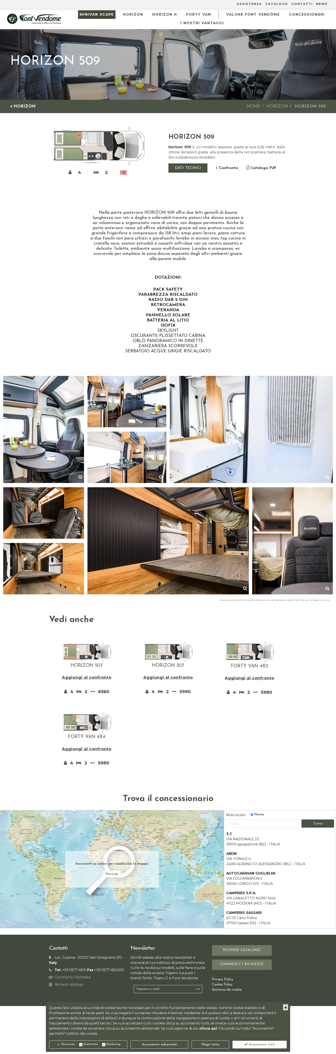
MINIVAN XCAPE (97, 14)
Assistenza (249, 4)
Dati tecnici (188, 168)
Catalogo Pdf (261, 168)
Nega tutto (210, 1044)
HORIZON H (164, 14)
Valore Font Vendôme (253, 14)
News (322, 4)
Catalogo (276, 4)
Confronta (228, 168)
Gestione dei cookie (227, 989)
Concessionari (307, 14)
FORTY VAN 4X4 (86, 736)
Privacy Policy (222, 979)
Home (253, 106)
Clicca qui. (112, 874)
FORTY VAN (198, 14)
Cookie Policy (222, 984)
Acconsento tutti (259, 1044)
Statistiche (90, 1044)
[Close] (285, 1007)
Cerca (318, 823)
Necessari (68, 1044)
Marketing (113, 1044)
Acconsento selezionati (159, 1044)
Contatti (302, 4)
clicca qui (208, 1028)
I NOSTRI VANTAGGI (202, 23)
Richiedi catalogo (69, 984)
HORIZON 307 (168, 665)
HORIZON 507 (86, 665)
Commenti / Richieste (73, 977)
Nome (259, 814)
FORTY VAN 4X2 (249, 666)
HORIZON (133, 14)
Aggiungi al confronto (86, 677)
